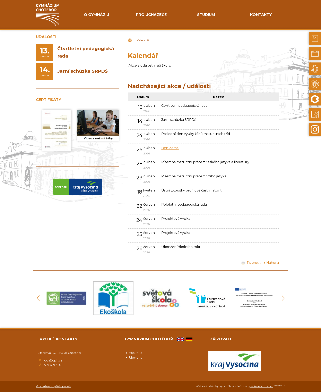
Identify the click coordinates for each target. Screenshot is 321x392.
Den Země (170, 148)
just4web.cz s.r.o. (261, 386)
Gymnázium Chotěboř (130, 40)
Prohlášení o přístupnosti (53, 386)
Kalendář (143, 40)
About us (135, 353)
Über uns (135, 357)
